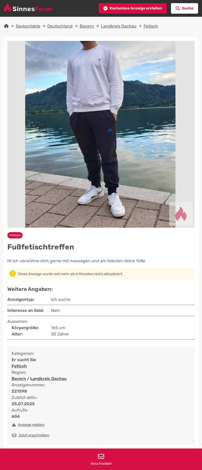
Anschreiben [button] (101, 459)
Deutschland (60, 26)
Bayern (87, 26)
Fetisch (151, 26)
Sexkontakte (28, 26)
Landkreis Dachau (119, 26)
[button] (133, 8)
